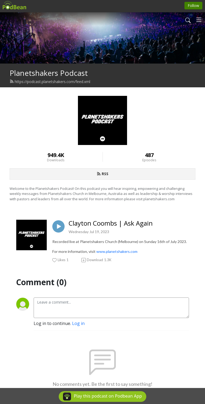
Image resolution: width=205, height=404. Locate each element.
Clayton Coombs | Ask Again (111, 223)
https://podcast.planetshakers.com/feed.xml (50, 81)
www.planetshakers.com (116, 251)
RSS (102, 173)
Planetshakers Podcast (49, 73)
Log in (78, 323)
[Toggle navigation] (199, 20)
